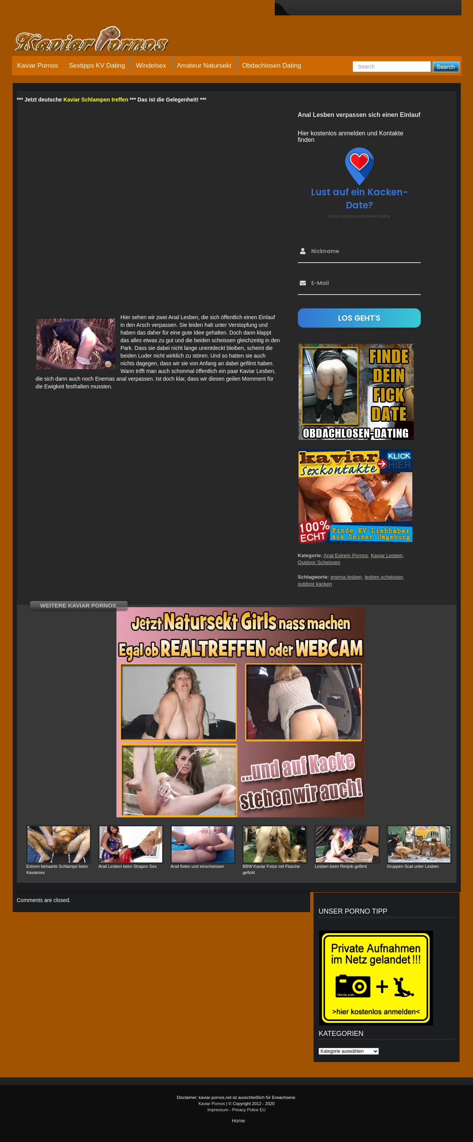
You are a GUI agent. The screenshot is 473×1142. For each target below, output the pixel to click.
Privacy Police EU (249, 1109)
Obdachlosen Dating (271, 65)
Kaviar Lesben (387, 555)
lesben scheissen (384, 577)
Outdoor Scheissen (319, 562)
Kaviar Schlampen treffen (95, 100)
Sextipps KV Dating (97, 65)
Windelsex (151, 65)
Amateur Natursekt (204, 65)
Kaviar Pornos (37, 65)
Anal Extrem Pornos (346, 555)
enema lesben (346, 577)
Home (238, 1121)
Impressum (217, 1109)
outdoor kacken (315, 584)
